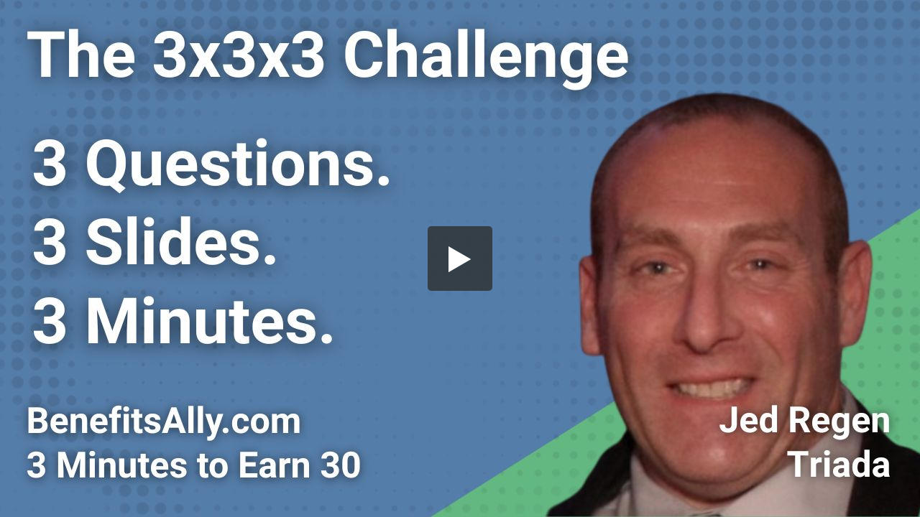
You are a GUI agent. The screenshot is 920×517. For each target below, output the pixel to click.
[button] (460, 258)
